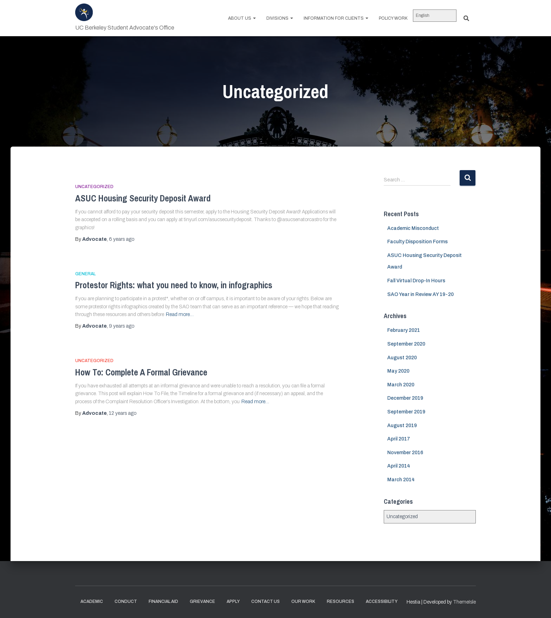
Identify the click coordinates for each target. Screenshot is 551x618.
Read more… (180, 314)
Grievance (202, 601)
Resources (340, 601)
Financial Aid (163, 601)
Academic (91, 601)
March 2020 (400, 384)
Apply (233, 601)
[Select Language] (434, 15)
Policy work (393, 18)
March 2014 (401, 479)
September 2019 (406, 411)
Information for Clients (336, 18)
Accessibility (381, 601)
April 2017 (398, 439)
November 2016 (405, 452)
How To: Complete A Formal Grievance (141, 372)
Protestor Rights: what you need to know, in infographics (173, 285)
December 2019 (405, 398)
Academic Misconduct (413, 228)
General (85, 273)
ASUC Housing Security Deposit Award (143, 198)
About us (242, 18)
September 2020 (406, 344)
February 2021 (403, 330)
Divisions (279, 18)
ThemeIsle (464, 602)
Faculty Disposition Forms (417, 241)
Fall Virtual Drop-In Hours (416, 280)
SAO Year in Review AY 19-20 (420, 294)
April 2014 (398, 466)
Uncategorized (94, 186)
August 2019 (402, 425)
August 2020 (402, 357)
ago (121, 239)
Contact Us (265, 601)
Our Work (303, 601)
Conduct (126, 601)
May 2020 (398, 371)
